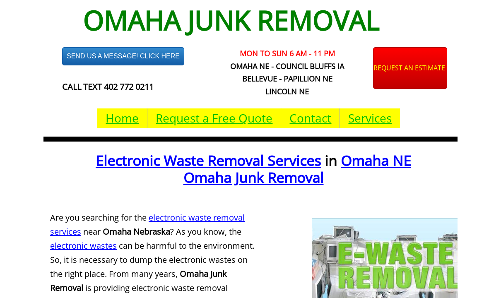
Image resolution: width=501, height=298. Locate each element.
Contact (310, 118)
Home (122, 118)
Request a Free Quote (214, 118)
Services (370, 118)
